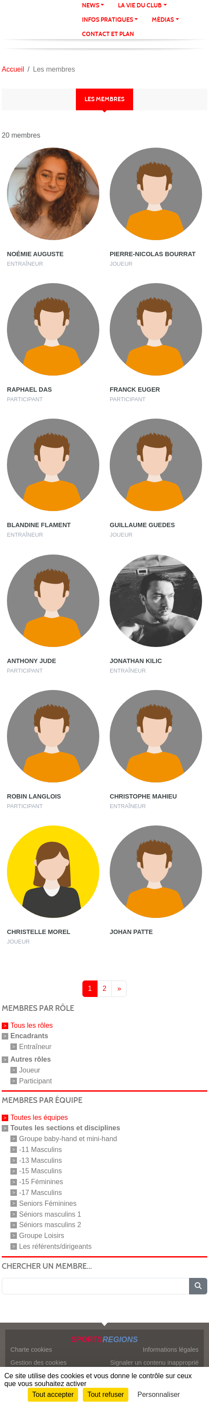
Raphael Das (29, 389)
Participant (35, 1080)
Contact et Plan (108, 34)
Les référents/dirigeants (55, 1246)
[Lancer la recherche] (198, 1286)
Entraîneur (35, 1046)
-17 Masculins (40, 1192)
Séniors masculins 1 (50, 1214)
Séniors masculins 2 (50, 1224)
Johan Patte (131, 931)
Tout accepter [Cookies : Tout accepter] (53, 1394)
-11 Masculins (40, 1149)
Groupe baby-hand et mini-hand (68, 1138)
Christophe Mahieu (143, 796)
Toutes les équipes (39, 1117)
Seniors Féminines (48, 1203)
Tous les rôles (31, 1025)
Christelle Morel (38, 931)
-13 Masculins (40, 1160)
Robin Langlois (34, 796)
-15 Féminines (41, 1181)
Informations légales (171, 1349)
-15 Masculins (40, 1171)
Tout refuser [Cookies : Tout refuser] (105, 1394)
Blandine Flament (39, 524)
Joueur (29, 1070)
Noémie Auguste (35, 254)
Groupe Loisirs (41, 1235)
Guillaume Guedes (142, 524)
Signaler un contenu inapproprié (154, 1362)
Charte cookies (31, 1349)
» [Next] (119, 988)
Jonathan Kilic (136, 660)
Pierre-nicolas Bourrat (153, 254)
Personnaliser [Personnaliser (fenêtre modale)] (158, 1394)
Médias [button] (163, 19)
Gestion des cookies (38, 1362)
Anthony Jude (31, 660)
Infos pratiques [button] (107, 19)
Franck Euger (135, 389)
